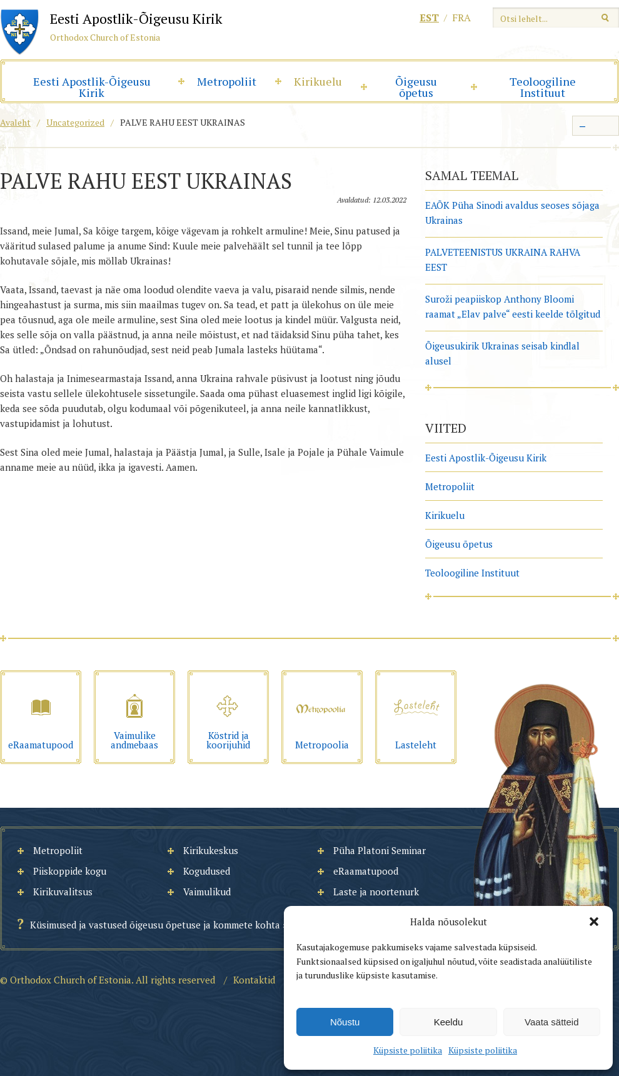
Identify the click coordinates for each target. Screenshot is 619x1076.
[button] (594, 921)
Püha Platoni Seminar (379, 850)
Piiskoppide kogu (69, 871)
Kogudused (206, 871)
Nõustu (345, 1022)
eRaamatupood (365, 871)
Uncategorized (75, 122)
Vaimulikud (207, 891)
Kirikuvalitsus (63, 891)
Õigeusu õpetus (416, 87)
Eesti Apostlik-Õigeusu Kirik (92, 87)
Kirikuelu (318, 81)
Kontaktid (254, 979)
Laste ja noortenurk (376, 891)
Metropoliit (226, 81)
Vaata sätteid (551, 1022)
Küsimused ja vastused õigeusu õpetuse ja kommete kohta (155, 924)
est (429, 17)
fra (461, 17)
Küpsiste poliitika (407, 1050)
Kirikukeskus (210, 850)
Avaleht (15, 122)
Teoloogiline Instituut (543, 87)
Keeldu (448, 1022)
